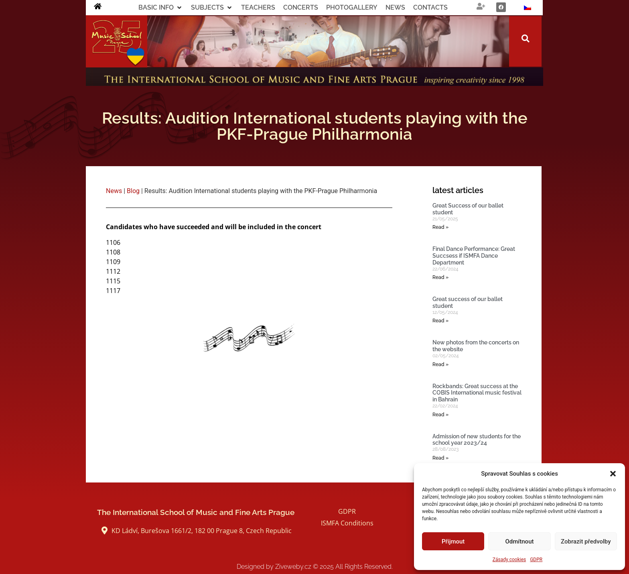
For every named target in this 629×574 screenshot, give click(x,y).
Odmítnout (519, 541)
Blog (133, 191)
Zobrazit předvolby (586, 541)
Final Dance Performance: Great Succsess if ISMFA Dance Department (473, 256)
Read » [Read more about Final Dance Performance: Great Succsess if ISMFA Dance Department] (440, 277)
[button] (613, 474)
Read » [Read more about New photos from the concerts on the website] (440, 364)
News (114, 191)
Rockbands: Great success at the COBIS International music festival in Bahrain (476, 393)
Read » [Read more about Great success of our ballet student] (440, 321)
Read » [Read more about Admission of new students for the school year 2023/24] (440, 458)
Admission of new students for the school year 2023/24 (476, 439)
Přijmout (453, 541)
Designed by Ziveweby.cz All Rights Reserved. (315, 566)
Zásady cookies (509, 559)
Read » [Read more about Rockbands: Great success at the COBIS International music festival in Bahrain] (440, 414)
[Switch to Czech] (527, 7)
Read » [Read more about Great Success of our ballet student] (440, 227)
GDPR (536, 559)
